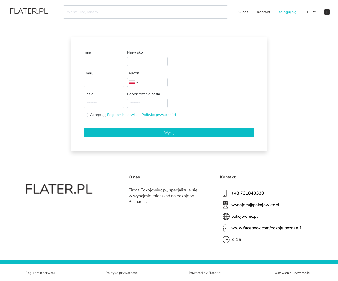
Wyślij (169, 132)
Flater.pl (215, 272)
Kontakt (263, 11)
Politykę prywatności (159, 114)
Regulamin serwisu (123, 114)
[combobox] (133, 82)
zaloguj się (288, 11)
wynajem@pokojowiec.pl (255, 205)
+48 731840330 (247, 193)
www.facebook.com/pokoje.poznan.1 (266, 228)
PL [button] (311, 11)
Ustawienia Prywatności (292, 273)
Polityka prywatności (122, 272)
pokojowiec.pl (244, 216)
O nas (243, 11)
